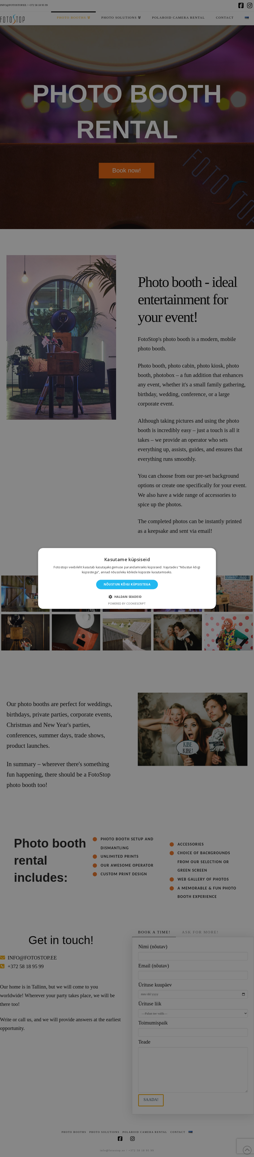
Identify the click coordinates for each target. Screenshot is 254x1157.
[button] (127, 596)
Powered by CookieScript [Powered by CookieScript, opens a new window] (127, 604)
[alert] (127, 578)
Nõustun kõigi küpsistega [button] (127, 584)
